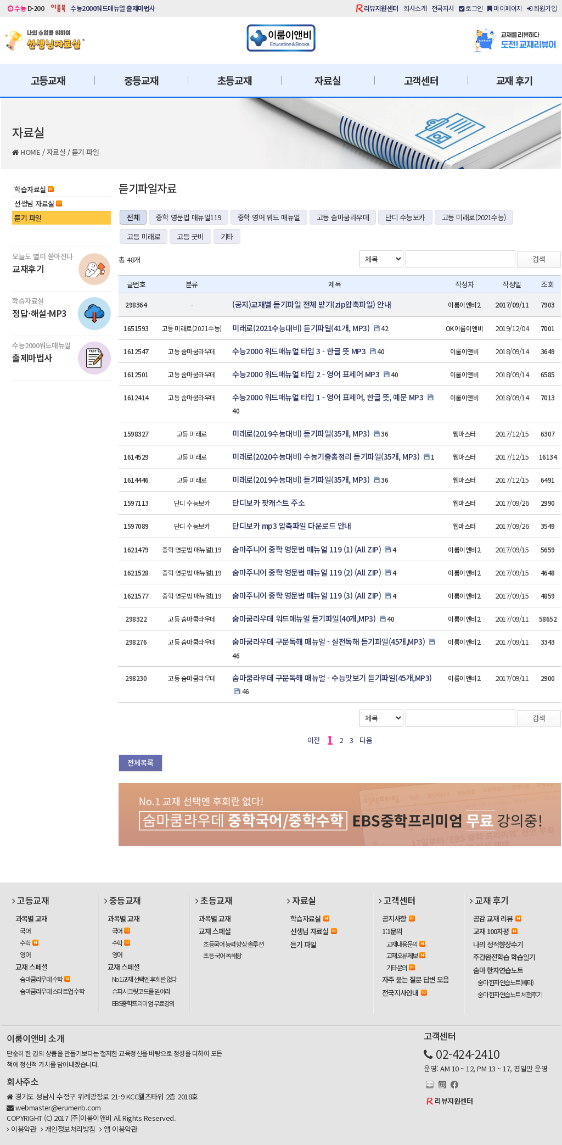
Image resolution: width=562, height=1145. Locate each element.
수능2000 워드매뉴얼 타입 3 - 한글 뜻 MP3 (299, 350)
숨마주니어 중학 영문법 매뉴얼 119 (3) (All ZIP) (306, 595)
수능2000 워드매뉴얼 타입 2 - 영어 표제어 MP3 (305, 373)
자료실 (327, 80)
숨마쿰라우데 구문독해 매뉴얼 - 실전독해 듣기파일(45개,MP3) (328, 641)
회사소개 (414, 8)
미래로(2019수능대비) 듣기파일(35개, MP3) (300, 433)
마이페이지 (504, 8)
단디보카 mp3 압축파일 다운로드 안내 (291, 525)
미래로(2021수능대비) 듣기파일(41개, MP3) (300, 327)
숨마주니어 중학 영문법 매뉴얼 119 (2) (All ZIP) (306, 572)
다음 (365, 740)
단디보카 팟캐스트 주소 (268, 502)
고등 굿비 (190, 236)
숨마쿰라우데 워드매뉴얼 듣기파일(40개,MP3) (303, 618)
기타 (227, 236)
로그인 (471, 8)
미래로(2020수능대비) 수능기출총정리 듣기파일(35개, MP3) (325, 456)
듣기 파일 (85, 152)
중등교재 (141, 80)
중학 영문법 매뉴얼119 (188, 217)
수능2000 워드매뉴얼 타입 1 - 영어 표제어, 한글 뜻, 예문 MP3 (327, 397)
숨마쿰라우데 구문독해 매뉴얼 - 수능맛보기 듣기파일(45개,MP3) (332, 677)
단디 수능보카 (405, 217)
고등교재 (48, 80)
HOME (30, 152)
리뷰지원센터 (381, 8)
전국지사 (442, 8)
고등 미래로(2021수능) (474, 217)
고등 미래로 (143, 236)
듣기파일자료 (147, 188)
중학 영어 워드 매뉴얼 (269, 217)
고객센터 (421, 80)
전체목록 (140, 762)
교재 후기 (514, 80)
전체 (133, 217)
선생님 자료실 (38, 203)
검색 (539, 259)
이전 (313, 740)
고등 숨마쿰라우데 (343, 217)
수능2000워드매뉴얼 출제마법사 (112, 8)
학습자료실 (34, 189)
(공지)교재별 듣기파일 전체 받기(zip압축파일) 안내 (311, 304)
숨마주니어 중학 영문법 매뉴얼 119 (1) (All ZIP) (306, 549)
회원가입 (542, 8)
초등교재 (234, 80)
